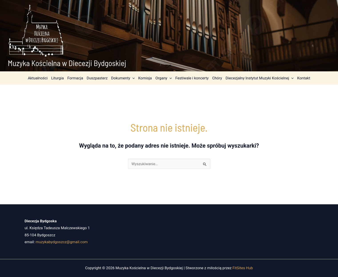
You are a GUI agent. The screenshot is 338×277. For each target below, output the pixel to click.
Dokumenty (123, 78)
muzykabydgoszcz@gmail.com (62, 242)
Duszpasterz (97, 78)
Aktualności (38, 78)
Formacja (75, 78)
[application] (132, 78)
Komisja (145, 78)
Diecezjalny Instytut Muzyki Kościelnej (260, 78)
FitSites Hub (242, 268)
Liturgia (57, 78)
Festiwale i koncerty (192, 78)
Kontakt (303, 78)
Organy (163, 78)
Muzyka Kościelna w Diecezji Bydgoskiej (67, 63)
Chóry (217, 78)
